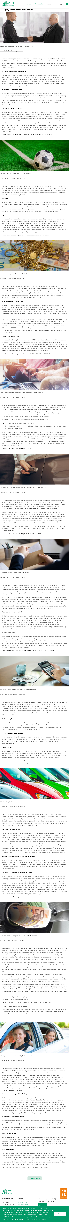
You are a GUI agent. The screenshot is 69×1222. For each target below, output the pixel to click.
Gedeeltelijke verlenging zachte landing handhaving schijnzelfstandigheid (21, 392)
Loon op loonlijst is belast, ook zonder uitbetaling (14, 572)
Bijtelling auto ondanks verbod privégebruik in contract (16, 1056)
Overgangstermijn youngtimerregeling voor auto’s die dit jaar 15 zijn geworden (23, 487)
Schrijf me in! (42, 1205)
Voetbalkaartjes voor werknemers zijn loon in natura (15, 173)
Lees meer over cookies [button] (38, 1219)
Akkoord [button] (60, 1214)
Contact (28, 4)
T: (23, 1202)
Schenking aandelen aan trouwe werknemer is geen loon (16, 46)
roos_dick (20, 51)
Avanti (39, 4)
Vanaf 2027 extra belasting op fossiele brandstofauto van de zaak (19, 935)
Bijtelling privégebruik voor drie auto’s (11, 802)
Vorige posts (34, 1178)
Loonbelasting (12, 51)
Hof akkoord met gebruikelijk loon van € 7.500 (13, 274)
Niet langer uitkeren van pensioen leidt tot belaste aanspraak (18, 689)
